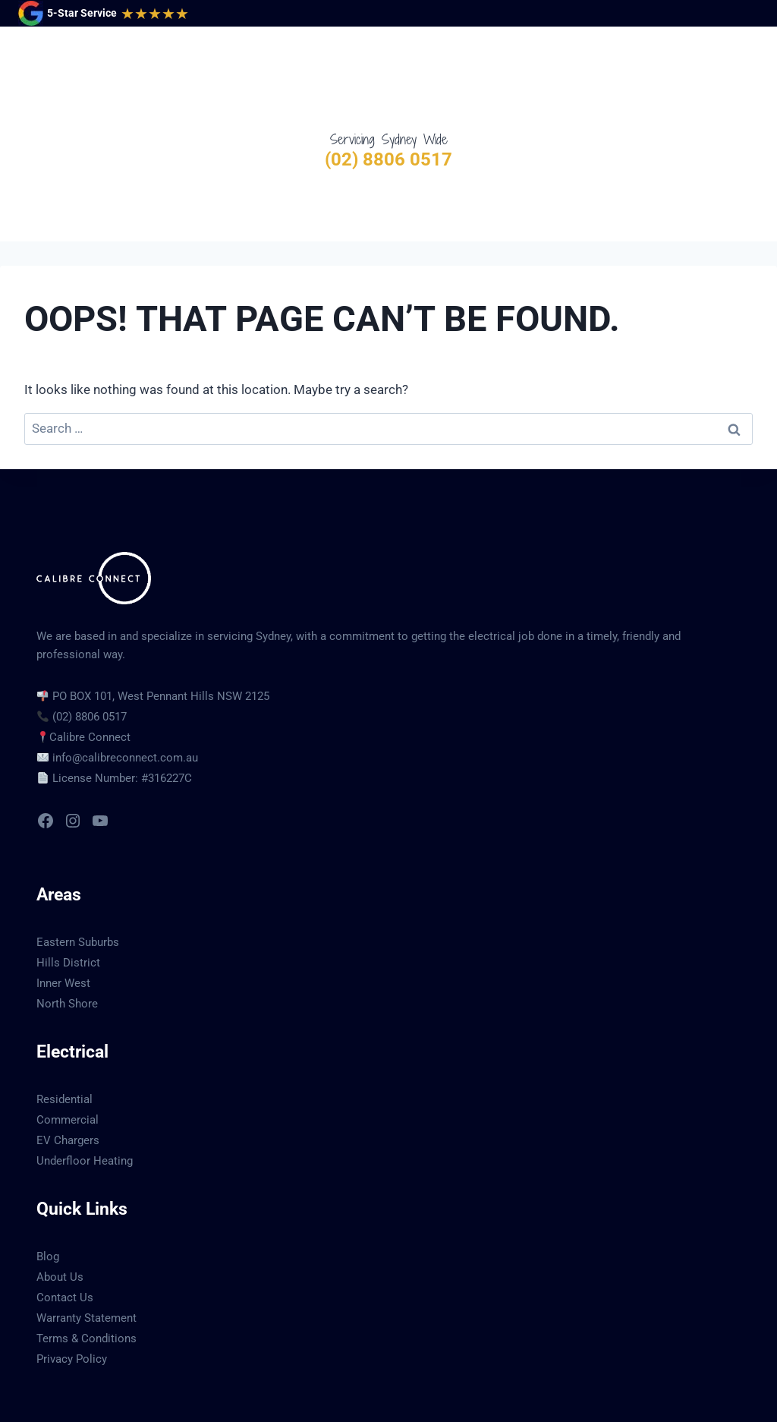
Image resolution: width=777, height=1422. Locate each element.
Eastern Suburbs (77, 880)
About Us (59, 1215)
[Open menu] (744, 77)
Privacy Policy (71, 1297)
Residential (64, 1037)
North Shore (67, 941)
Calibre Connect (90, 675)
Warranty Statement (86, 1256)
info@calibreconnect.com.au (125, 695)
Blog (47, 1194)
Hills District (68, 900)
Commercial (67, 1057)
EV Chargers (67, 1078)
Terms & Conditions (86, 1276)
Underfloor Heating (84, 1098)
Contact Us (64, 1235)
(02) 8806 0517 (388, 159)
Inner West (63, 921)
